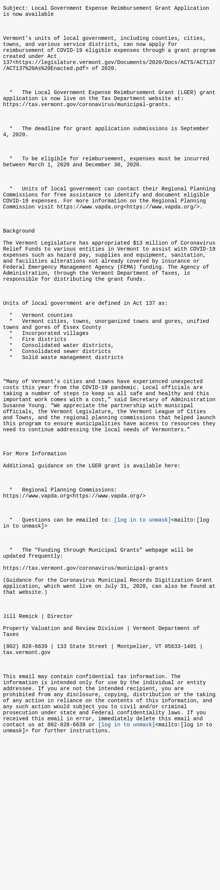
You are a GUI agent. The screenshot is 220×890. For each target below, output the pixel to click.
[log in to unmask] (142, 616)
